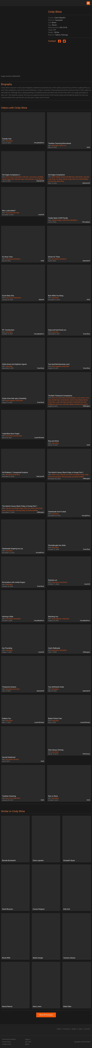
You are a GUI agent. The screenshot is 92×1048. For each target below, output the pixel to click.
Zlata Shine (60, 181)
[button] (88, 3)
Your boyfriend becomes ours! (59, 364)
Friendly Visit (6, 139)
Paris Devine (63, 582)
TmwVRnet (86, 334)
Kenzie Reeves (7, 1006)
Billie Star (72, 177)
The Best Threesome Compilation (60, 396)
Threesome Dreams (9, 687)
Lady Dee (86, 177)
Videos (59, 1029)
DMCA (27, 1044)
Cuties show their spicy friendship (14, 398)
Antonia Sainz (17, 436)
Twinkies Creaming (9, 796)
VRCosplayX (86, 222)
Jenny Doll (8, 474)
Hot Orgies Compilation (56, 175)
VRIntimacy (86, 754)
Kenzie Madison (71, 398)
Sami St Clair (74, 400)
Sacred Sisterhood (8, 757)
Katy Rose (16, 689)
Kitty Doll (66, 909)
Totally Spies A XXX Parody (58, 218)
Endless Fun (6, 718)
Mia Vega (21, 179)
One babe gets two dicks (57, 545)
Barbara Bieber (79, 477)
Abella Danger (38, 958)
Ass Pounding (7, 648)
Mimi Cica (75, 179)
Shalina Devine (82, 400)
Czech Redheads (54, 648)
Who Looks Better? (9, 211)
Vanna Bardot (64, 400)
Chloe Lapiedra (38, 860)
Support (27, 1039)
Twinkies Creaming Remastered (59, 143)
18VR (88, 147)
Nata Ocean (9, 298)
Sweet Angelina (56, 366)
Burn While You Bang (55, 296)
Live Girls (87, 1029)
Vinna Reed (16, 619)
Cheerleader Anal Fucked (57, 512)
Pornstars (66, 1029)
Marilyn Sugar (6, 179)
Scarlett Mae (56, 400)
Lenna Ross (33, 177)
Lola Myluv (59, 179)
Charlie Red (76, 402)
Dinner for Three (54, 257)
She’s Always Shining (55, 750)
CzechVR (41, 214)
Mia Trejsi (14, 179)
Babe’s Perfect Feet (55, 718)
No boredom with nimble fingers (13, 582)
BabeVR (41, 299)
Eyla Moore (73, 220)
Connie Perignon (39, 909)
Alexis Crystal (9, 177)
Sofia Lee (72, 474)
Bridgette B (51, 404)
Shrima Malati (83, 179)
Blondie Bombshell (9, 860)
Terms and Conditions (9, 1039)
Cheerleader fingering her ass (12, 549)
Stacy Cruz (62, 145)
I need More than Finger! (10, 434)
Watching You (53, 617)
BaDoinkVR (86, 261)
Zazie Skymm (39, 179)
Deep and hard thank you (57, 330)
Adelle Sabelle (55, 177)
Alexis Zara (54, 398)
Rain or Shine (53, 796)
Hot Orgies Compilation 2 (11, 175)
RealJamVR (40, 181)
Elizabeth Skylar (69, 860)
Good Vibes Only (8, 296)
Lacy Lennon (81, 398)
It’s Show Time (7, 257)
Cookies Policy (6, 1044)
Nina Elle (65, 404)
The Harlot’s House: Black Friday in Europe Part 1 (19, 506)
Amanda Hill (64, 177)
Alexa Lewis (37, 1006)
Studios (74, 1029)
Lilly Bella (40, 177)
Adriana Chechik (74, 404)
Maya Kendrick (68, 402)
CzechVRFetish (39, 437)
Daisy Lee (71, 477)
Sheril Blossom (7, 909)
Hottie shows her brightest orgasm (14, 364)
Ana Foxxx (59, 404)
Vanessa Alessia (69, 958)
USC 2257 (28, 1042)
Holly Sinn (25, 177)
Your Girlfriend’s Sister (56, 687)
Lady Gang (51, 179)
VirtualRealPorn (39, 143)
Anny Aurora (84, 404)
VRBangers (86, 406)
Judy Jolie (59, 402)
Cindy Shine (9, 141)
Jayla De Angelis (56, 220)
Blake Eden (67, 1006)
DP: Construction (8, 330)
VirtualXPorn (86, 515)
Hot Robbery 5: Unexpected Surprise (15, 472)
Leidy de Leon (64, 474)
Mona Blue (62, 398)
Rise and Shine (53, 441)
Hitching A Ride (7, 617)
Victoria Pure (52, 181)
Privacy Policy (6, 1042)
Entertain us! (52, 580)
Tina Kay (64, 477)
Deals (80, 1029)
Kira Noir (83, 402)
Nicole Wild (6, 958)
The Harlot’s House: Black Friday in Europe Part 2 (65, 472)
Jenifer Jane (55, 474)
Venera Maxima (29, 179)
